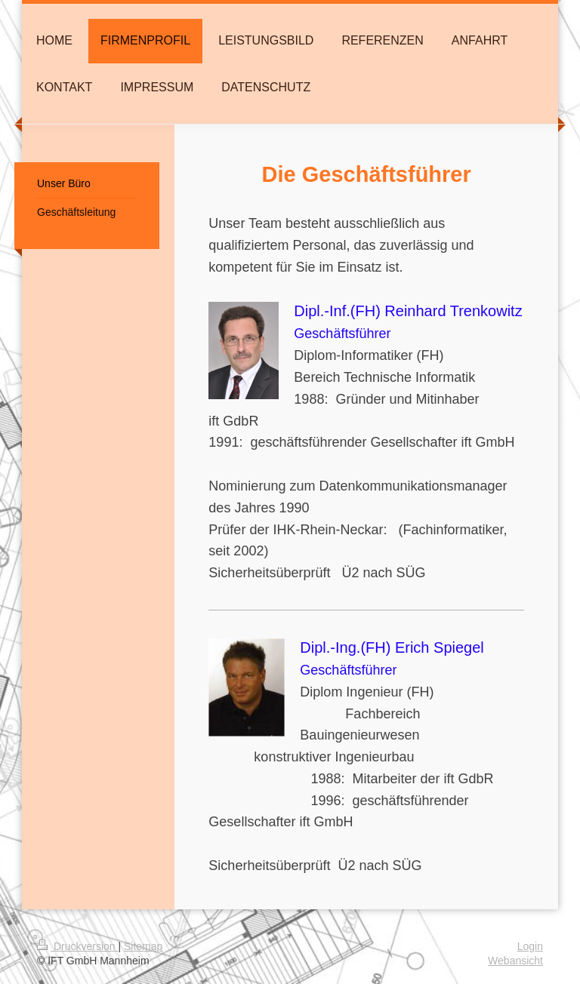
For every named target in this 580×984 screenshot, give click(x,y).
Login (530, 946)
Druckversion (77, 946)
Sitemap (143, 946)
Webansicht (515, 961)
